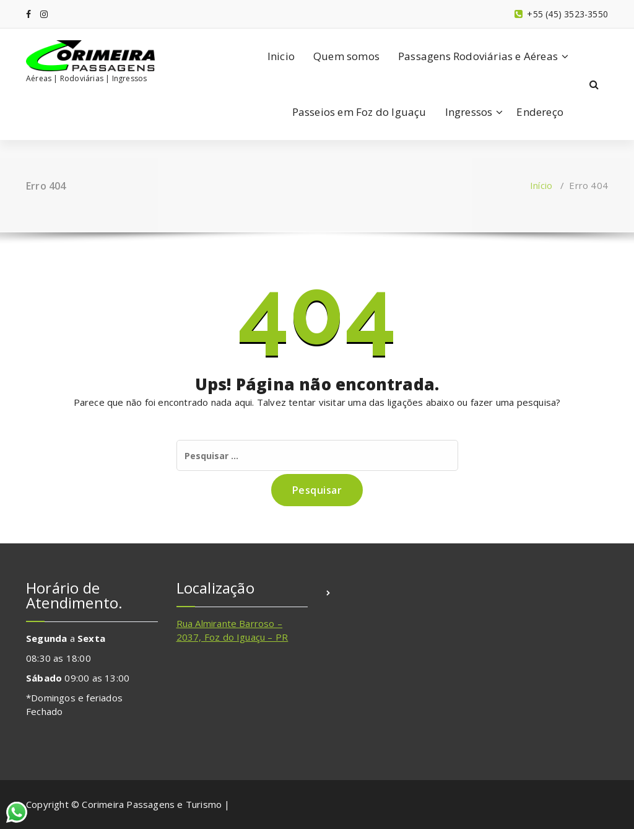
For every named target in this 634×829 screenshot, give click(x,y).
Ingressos (469, 112)
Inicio (281, 56)
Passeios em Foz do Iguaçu (359, 112)
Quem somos (346, 56)
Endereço (539, 112)
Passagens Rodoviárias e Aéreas (478, 56)
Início (541, 185)
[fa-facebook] (28, 14)
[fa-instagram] (44, 14)
